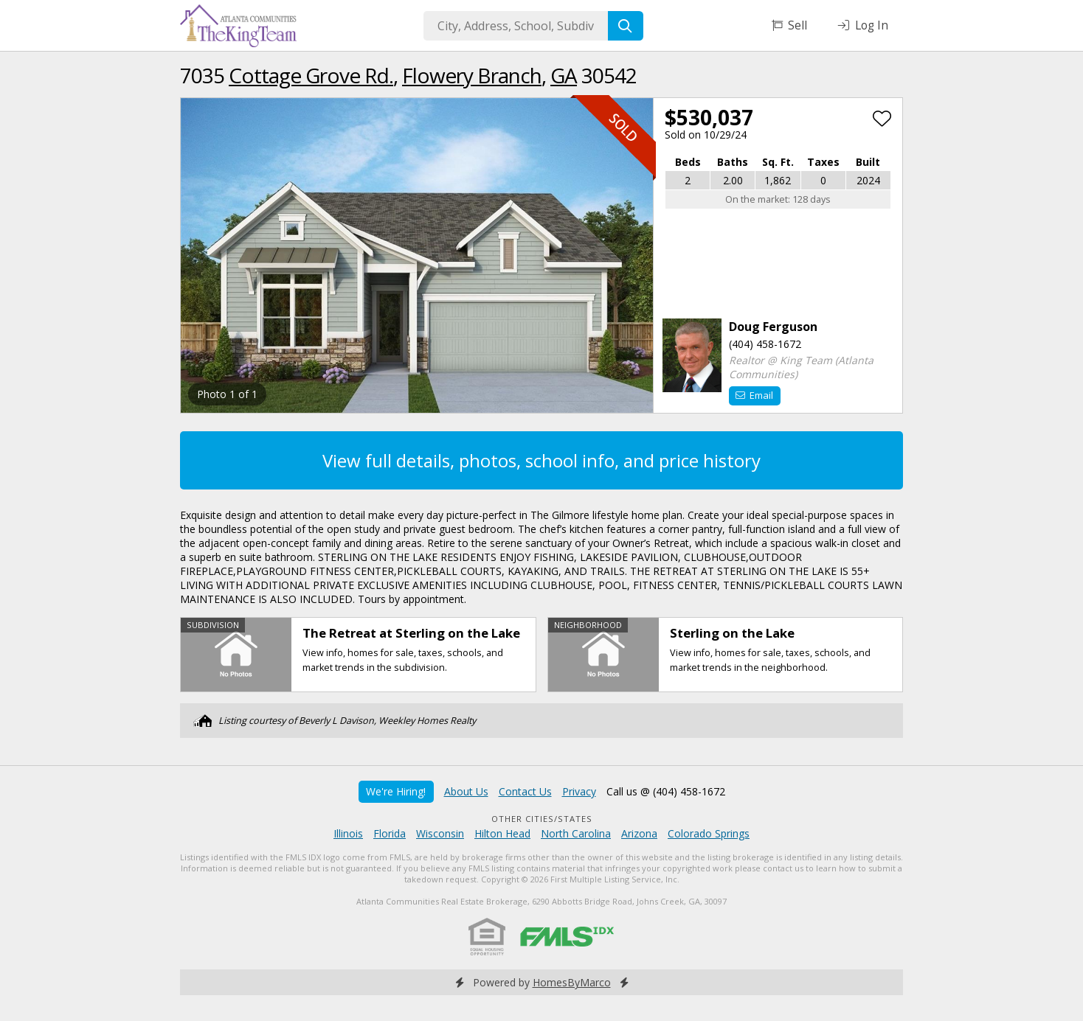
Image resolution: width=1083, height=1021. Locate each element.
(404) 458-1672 (765, 344)
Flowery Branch (472, 75)
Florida (389, 833)
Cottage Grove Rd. (311, 75)
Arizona (639, 833)
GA (563, 75)
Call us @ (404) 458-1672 (665, 791)
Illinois (348, 833)
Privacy (579, 791)
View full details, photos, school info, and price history (541, 460)
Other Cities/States (541, 818)
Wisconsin (440, 833)
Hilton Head (502, 833)
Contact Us (525, 791)
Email (754, 395)
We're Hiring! (396, 791)
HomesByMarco (572, 982)
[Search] (625, 26)
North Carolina (576, 833)
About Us (466, 791)
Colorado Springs (709, 833)
